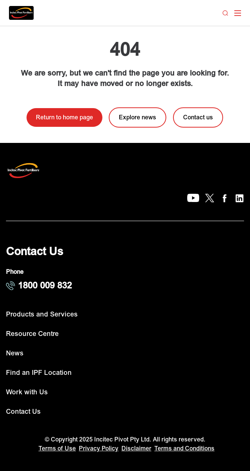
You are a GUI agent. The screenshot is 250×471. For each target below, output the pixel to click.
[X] (209, 198)
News (15, 353)
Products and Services (42, 314)
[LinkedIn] (239, 198)
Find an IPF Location (39, 372)
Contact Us (23, 411)
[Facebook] (224, 198)
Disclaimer (136, 448)
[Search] (225, 13)
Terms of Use (57, 448)
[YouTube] (193, 198)
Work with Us (27, 392)
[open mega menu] (237, 13)
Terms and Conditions (184, 448)
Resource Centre (32, 334)
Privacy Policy (98, 448)
